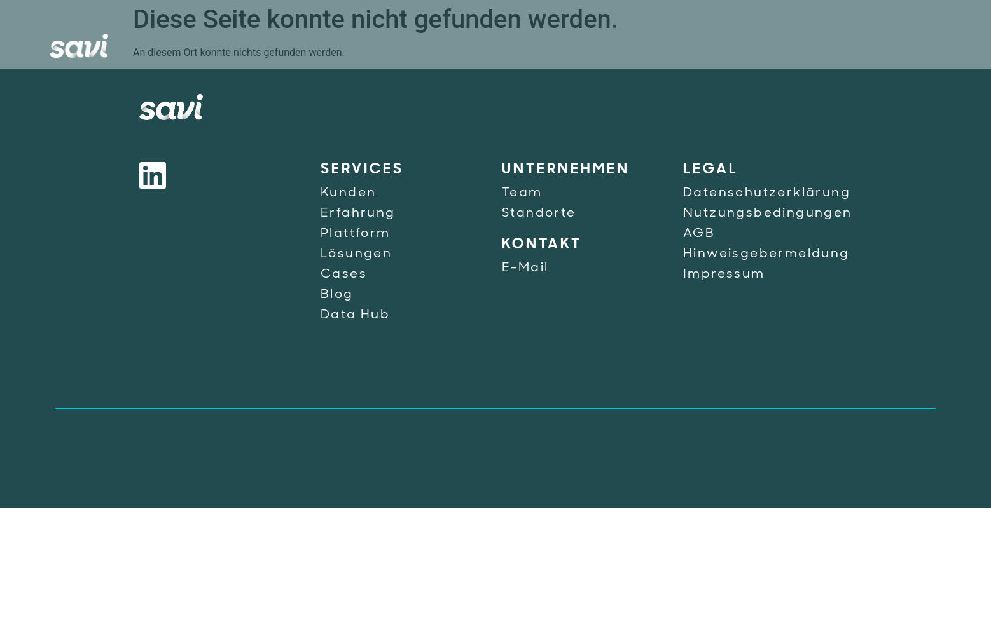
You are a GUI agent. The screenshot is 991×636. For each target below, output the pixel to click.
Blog (337, 294)
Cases (344, 274)
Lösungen (356, 254)
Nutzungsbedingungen (767, 213)
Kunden (348, 193)
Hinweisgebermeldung (766, 254)
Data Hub (355, 315)
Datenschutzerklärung (766, 193)
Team (522, 193)
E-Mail (525, 268)
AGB (699, 233)
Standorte (539, 213)
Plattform (356, 233)
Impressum (724, 274)
